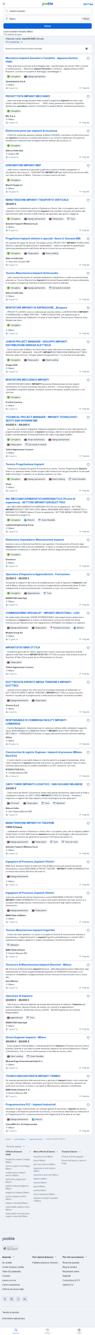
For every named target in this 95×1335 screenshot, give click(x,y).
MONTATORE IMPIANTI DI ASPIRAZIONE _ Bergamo (36, 307)
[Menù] (4, 4)
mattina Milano (40, 1182)
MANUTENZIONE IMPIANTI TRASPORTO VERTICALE (37, 199)
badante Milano (40, 1179)
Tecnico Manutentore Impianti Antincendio (32, 273)
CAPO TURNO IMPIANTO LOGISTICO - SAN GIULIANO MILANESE (44, 784)
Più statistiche (14, 42)
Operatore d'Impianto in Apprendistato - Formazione (38, 574)
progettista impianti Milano (17, 1192)
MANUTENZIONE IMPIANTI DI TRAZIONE (30, 822)
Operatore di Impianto (19, 995)
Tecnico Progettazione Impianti (25, 464)
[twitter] (18, 1299)
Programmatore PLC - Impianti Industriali (31, 1104)
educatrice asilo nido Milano (46, 1175)
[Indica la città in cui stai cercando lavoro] (47, 18)
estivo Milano (39, 1160)
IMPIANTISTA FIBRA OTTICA (23, 647)
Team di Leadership (11, 1271)
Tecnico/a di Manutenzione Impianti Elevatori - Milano (38, 964)
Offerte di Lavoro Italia (13, 1289)
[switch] (87, 48)
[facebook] (5, 1299)
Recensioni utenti (71, 1271)
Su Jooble (7, 1262)
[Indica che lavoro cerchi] (47, 11)
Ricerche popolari (15, 1146)
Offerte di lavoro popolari (72, 1156)
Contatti (6, 1275)
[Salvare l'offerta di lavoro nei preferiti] (88, 58)
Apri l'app (88, 4)
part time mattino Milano (44, 1164)
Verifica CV (68, 1284)
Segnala (84, 88)
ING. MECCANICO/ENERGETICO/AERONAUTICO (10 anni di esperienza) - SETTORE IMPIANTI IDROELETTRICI (40, 500)
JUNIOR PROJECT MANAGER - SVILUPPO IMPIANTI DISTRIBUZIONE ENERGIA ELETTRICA (36, 343)
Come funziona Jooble (13, 1267)
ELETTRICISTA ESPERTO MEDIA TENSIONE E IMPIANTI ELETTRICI (38, 684)
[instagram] (11, 1299)
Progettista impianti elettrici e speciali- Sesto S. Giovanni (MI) (43, 238)
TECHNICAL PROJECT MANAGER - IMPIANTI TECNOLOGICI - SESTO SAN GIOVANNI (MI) (42, 419)
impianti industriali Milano (17, 1203)
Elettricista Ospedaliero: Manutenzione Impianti (35, 539)
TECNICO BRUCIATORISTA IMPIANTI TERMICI (33, 1076)
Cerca (47, 26)
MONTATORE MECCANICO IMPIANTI (27, 379)
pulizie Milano (39, 1186)
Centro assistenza (11, 1284)
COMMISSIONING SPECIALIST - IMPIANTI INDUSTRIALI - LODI (42, 612)
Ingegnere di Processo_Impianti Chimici (30, 861)
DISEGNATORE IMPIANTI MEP (23, 165)
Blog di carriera (70, 1267)
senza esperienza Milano (44, 1194)
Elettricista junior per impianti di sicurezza (31, 130)
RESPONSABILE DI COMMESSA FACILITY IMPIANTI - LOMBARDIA (37, 722)
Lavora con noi (9, 1280)
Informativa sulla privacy (13, 1318)
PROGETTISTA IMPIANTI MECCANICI (28, 96)
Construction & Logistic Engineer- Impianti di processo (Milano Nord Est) (44, 754)
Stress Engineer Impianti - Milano (26, 1037)
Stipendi (66, 1275)
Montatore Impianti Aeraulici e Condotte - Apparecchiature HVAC (42, 60)
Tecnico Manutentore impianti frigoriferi (30, 930)
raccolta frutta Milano (43, 1156)
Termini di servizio (10, 1312)
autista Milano (40, 1190)
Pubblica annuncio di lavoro (45, 1262)
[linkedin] (25, 1299)
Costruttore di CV (71, 1280)
